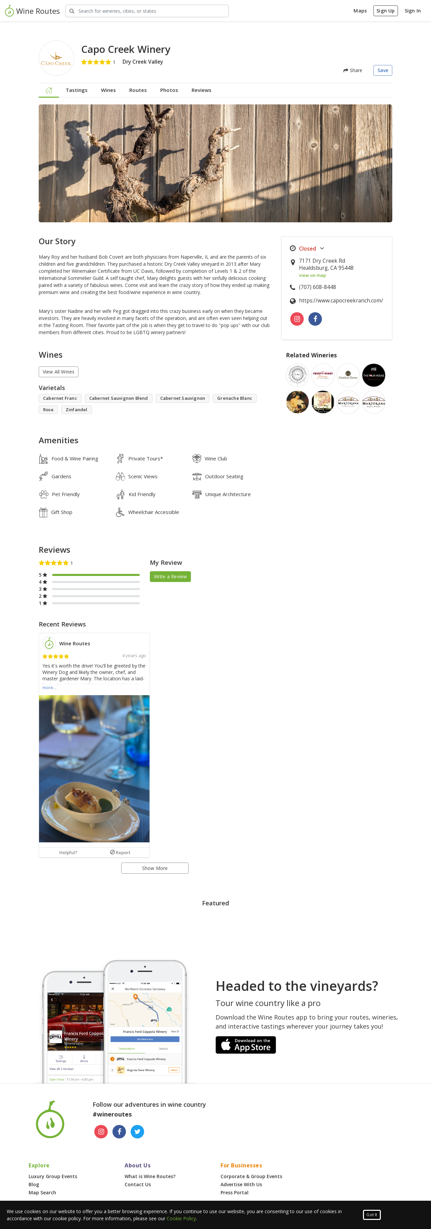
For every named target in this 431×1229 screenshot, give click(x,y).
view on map (312, 275)
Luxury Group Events (53, 1176)
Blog (34, 1184)
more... (49, 687)
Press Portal (234, 1192)
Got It (371, 1215)
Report (120, 852)
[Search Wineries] (147, 11)
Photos (169, 90)
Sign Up (385, 10)
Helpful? (68, 852)
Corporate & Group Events (251, 1176)
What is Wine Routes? (150, 1176)
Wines (108, 90)
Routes (138, 90)
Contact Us (138, 1184)
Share (352, 70)
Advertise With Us (241, 1184)
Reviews (201, 90)
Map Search (42, 1192)
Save (383, 70)
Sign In (413, 10)
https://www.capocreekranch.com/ (341, 300)
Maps (360, 10)
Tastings (77, 90)
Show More (155, 868)
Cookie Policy (181, 1218)
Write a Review (170, 576)
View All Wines (59, 371)
